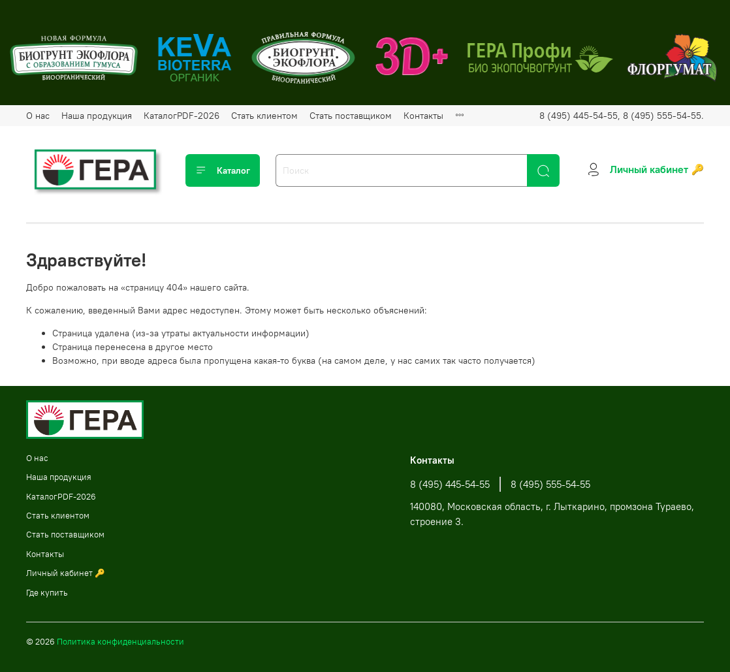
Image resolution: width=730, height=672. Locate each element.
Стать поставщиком (350, 115)
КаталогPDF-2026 (181, 115)
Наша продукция (96, 115)
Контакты (423, 115)
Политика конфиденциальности (120, 642)
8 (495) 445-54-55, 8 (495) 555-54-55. (621, 115)
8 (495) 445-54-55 (450, 484)
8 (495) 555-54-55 (550, 484)
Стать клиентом (264, 115)
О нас (38, 115)
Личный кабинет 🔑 (65, 573)
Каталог (222, 170)
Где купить (47, 593)
